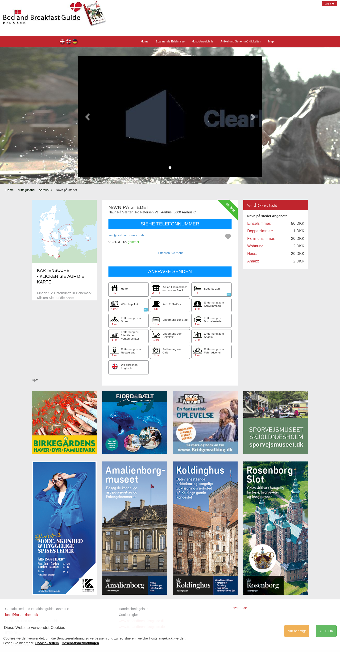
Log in (329, 3)
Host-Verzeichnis (202, 41)
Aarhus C (45, 190)
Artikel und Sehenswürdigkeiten (240, 41)
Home (145, 41)
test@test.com (118, 235)
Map (271, 41)
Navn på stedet (62, 42)
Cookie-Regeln (47, 643)
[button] (87, 116)
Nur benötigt (297, 631)
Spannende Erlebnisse (170, 41)
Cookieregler (128, 615)
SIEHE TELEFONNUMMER (170, 223)
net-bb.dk (137, 235)
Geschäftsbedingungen (80, 643)
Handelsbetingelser (133, 609)
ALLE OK (326, 631)
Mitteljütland (26, 190)
